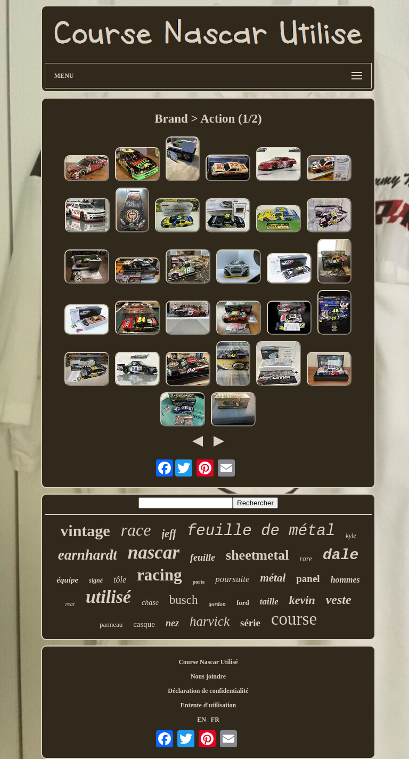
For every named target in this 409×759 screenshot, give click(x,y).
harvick (210, 621)
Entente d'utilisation (208, 705)
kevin (302, 600)
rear (70, 604)
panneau (111, 624)
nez (172, 623)
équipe (67, 580)
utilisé (108, 597)
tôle (119, 579)
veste (338, 600)
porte (198, 582)
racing (159, 575)
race (136, 529)
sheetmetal (257, 555)
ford (242, 603)
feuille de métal (261, 531)
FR (215, 719)
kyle (351, 535)
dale (340, 555)
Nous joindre (208, 676)
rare (305, 559)
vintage (85, 530)
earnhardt (87, 555)
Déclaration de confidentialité (208, 691)
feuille (202, 557)
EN (201, 719)
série (250, 622)
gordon (217, 604)
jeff (169, 533)
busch (183, 600)
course (294, 618)
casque (144, 624)
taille (269, 601)
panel (308, 578)
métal (272, 577)
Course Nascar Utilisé (208, 662)
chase (150, 603)
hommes (345, 579)
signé (96, 580)
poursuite (232, 579)
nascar (153, 552)
